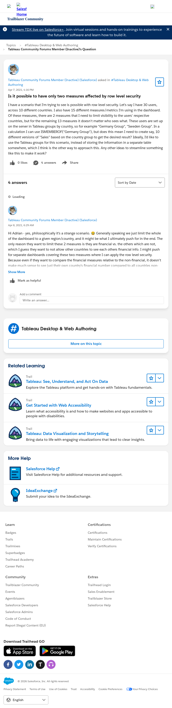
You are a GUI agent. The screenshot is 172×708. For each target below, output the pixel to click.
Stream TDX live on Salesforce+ (38, 29)
